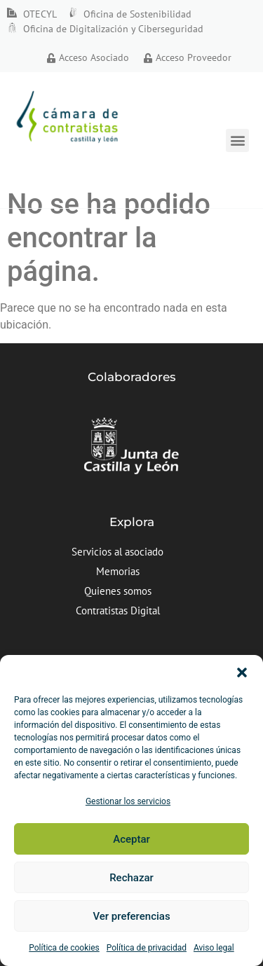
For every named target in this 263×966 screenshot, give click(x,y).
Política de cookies (64, 948)
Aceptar (131, 839)
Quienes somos (117, 591)
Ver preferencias (131, 916)
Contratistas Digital (118, 610)
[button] (242, 672)
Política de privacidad (147, 948)
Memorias (118, 571)
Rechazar (131, 877)
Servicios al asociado (117, 551)
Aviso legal (214, 948)
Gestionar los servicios (128, 801)
